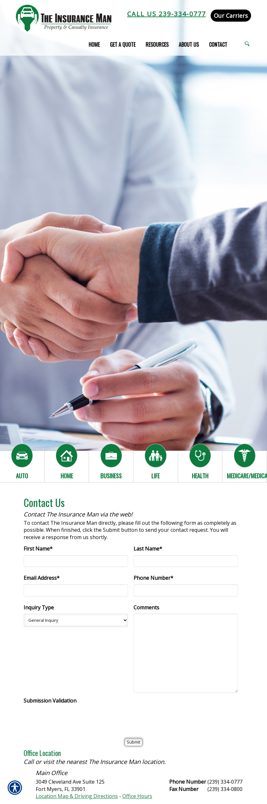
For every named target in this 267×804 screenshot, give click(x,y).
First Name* (38, 548)
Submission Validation (50, 700)
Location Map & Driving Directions (77, 796)
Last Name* (148, 548)
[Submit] (133, 742)
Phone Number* (153, 577)
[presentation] (72, 719)
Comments (146, 607)
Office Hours (137, 796)
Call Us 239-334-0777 (166, 14)
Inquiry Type (39, 607)
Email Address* (42, 577)
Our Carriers (231, 15)
